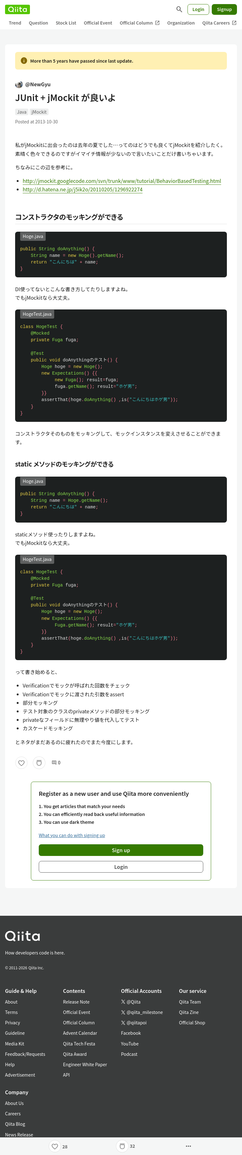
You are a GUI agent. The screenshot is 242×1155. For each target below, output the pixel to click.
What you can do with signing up (72, 835)
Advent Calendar (80, 1033)
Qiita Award (75, 1054)
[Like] (21, 762)
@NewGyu (33, 84)
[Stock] (39, 762)
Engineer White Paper (85, 1064)
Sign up (121, 850)
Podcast (129, 1054)
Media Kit (14, 1043)
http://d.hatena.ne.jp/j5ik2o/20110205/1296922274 (82, 189)
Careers (12, 1113)
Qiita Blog (15, 1124)
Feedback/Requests (25, 1054)
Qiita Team (190, 1002)
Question (38, 23)
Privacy (12, 1022)
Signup (224, 9)
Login (199, 9)
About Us (14, 1103)
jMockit (39, 112)
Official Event (98, 23)
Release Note (76, 1002)
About (11, 1002)
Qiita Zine (189, 1012)
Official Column (140, 23)
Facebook (131, 1033)
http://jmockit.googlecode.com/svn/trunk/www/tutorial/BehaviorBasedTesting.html (122, 180)
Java (21, 112)
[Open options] (188, 1146)
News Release (19, 1134)
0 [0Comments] (56, 762)
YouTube (130, 1043)
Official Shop (192, 1022)
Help (10, 1064)
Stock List (66, 23)
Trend (15, 23)
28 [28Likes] (65, 1146)
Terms (11, 1012)
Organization (181, 23)
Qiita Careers (219, 23)
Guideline (15, 1033)
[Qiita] (17, 9)
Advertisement (20, 1075)
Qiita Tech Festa (79, 1043)
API (66, 1075)
